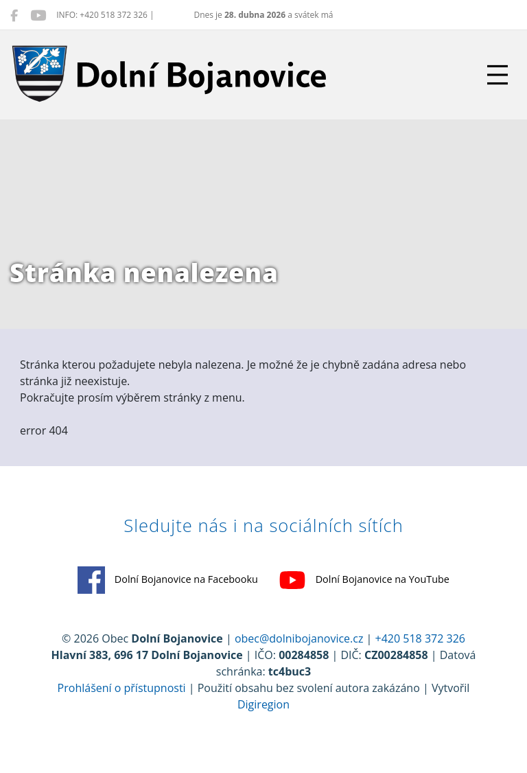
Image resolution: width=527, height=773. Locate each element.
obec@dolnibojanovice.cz (299, 638)
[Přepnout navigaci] (497, 75)
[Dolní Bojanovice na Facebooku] (14, 15)
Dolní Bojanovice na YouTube (364, 580)
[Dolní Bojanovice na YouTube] (38, 15)
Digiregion (263, 704)
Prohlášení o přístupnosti (122, 687)
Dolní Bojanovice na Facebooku (168, 580)
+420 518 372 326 (420, 638)
